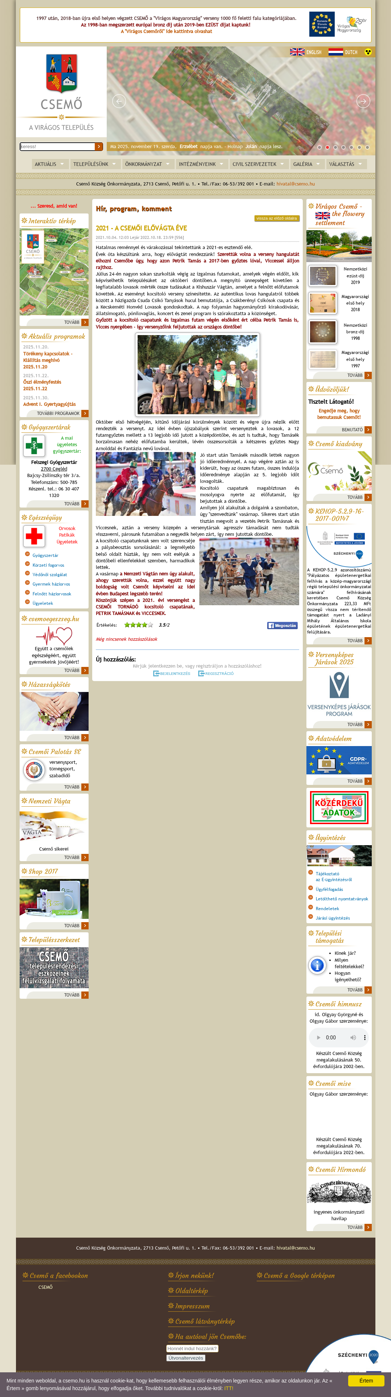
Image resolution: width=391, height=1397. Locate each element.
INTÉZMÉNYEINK (197, 164)
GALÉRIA (302, 164)
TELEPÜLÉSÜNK (90, 164)
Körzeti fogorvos (48, 565)
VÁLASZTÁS (341, 164)
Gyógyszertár (45, 555)
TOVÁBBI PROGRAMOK (58, 413)
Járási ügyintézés (333, 918)
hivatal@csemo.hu (296, 184)
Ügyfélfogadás (329, 889)
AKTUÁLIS (45, 164)
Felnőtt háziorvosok (52, 593)
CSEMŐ (45, 1287)
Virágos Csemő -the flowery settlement (339, 214)
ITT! (228, 1388)
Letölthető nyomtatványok (342, 898)
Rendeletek (327, 908)
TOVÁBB (72, 322)
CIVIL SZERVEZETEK (254, 164)
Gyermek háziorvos (51, 584)
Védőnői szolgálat (50, 574)
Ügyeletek (43, 603)
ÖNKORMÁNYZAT (143, 164)
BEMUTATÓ (352, 429)
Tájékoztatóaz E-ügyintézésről (334, 876)
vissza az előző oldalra (277, 218)
